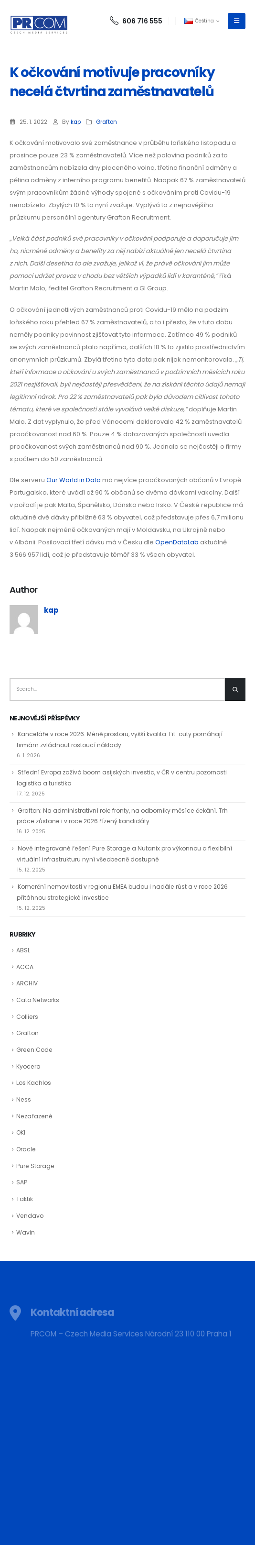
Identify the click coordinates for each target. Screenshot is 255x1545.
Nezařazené (34, 1116)
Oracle (26, 1149)
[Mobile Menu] (236, 21)
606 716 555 (136, 21)
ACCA (24, 967)
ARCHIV (27, 983)
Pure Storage (35, 1166)
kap (76, 122)
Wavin (25, 1232)
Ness (23, 1099)
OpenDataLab (177, 542)
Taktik (24, 1199)
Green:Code (34, 1050)
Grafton (106, 122)
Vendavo (29, 1216)
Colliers (27, 1017)
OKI (20, 1132)
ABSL (23, 950)
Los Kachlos (33, 1083)
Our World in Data (73, 480)
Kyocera (28, 1066)
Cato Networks (37, 1000)
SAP (21, 1182)
